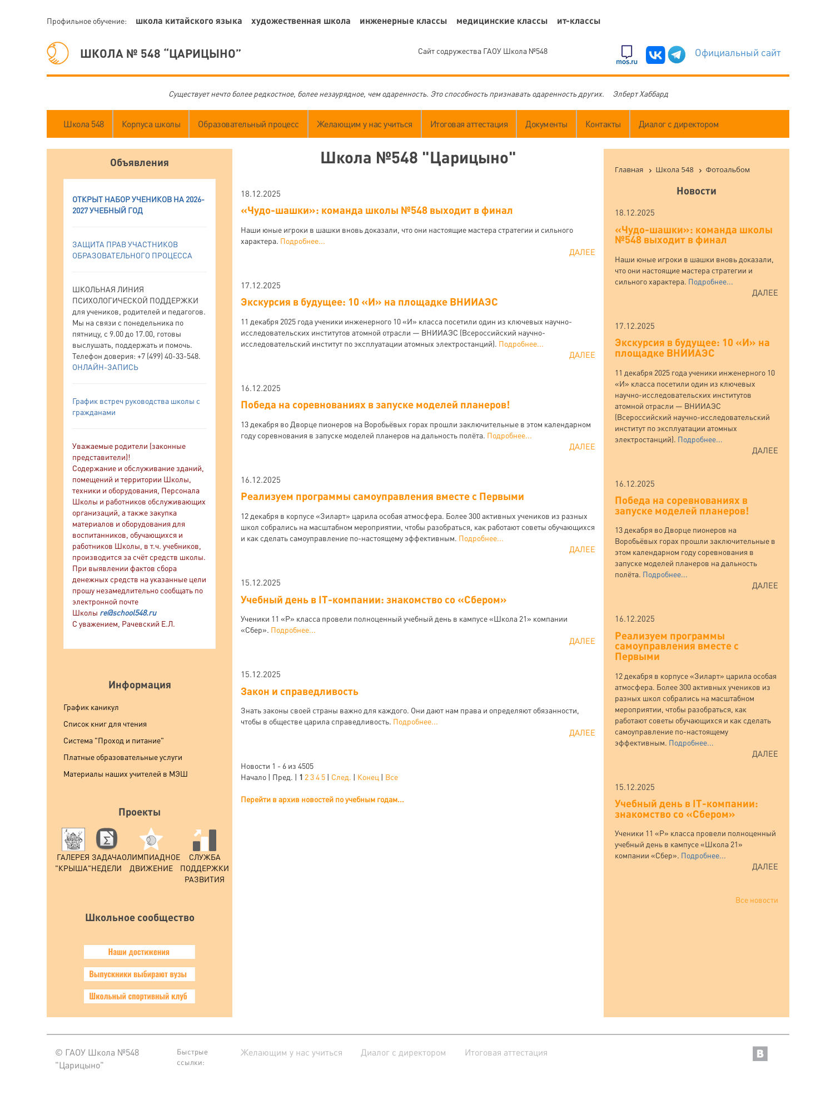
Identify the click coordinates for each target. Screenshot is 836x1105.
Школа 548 (83, 123)
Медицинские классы (502, 20)
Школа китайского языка (189, 20)
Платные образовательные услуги (122, 757)
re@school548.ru (127, 612)
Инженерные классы (403, 20)
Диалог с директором (679, 123)
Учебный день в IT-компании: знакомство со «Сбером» (374, 599)
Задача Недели (106, 853)
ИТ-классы (579, 20)
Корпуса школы (151, 123)
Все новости (756, 899)
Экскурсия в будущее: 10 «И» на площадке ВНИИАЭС (369, 301)
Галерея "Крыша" (73, 853)
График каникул (91, 707)
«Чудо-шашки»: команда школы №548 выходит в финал (377, 209)
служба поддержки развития (204, 858)
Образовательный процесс (248, 123)
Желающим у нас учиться (364, 123)
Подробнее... (302, 241)
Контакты (603, 123)
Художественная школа (301, 20)
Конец (368, 777)
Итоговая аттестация (469, 123)
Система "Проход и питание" (113, 740)
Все (391, 777)
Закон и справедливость (300, 690)
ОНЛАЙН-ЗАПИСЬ (105, 367)
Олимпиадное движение (151, 853)
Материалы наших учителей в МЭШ (125, 773)
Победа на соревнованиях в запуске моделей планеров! (375, 404)
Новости (696, 190)
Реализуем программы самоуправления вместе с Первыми (382, 495)
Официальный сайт (738, 52)
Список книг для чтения (105, 723)
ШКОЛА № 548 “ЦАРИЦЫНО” (144, 53)
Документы (546, 123)
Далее (582, 252)
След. (341, 777)
